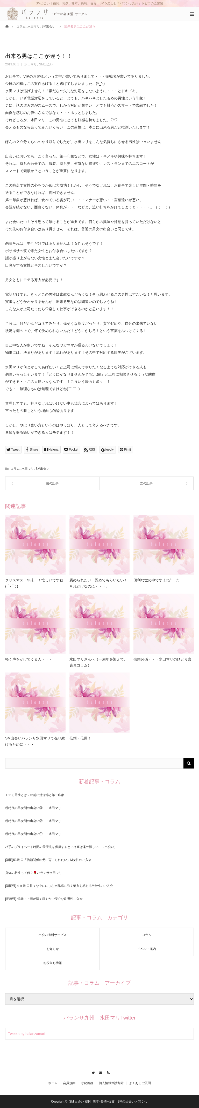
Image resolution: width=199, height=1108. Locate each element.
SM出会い (48, 26)
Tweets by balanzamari (26, 1034)
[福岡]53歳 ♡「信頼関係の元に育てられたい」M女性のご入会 (48, 860)
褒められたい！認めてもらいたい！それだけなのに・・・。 (98, 583)
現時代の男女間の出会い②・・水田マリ (33, 821)
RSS (107, 1072)
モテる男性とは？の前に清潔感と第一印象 (34, 795)
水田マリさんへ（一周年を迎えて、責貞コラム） (98, 662)
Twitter (92, 1072)
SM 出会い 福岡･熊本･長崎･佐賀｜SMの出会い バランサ (108, 1101)
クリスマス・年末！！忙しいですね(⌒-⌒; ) (34, 583)
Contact (99, 1072)
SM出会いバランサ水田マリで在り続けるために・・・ (35, 741)
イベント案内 (146, 949)
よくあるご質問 (140, 1083)
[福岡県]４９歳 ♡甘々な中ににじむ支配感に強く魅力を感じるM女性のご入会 (59, 886)
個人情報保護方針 (111, 1083)
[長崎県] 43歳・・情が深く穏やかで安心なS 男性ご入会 (44, 899)
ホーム (53, 1083)
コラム (21, 26)
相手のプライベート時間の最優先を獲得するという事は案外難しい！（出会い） (61, 847)
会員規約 (69, 1083)
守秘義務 (87, 1083)
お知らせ (52, 949)
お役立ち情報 (52, 963)
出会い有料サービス (53, 935)
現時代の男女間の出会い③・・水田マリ (33, 808)
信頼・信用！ (80, 738)
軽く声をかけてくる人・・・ (28, 659)
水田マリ (33, 26)
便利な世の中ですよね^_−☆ (156, 580)
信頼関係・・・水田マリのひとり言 (162, 659)
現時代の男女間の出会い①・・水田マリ (33, 834)
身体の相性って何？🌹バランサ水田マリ (33, 873)
